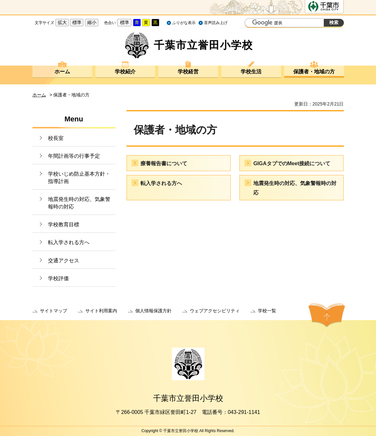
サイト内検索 (250, 23)
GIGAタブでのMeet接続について (291, 163)
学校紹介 (125, 71)
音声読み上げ (215, 22)
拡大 (62, 22)
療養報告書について (163, 163)
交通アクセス (63, 260)
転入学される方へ (69, 242)
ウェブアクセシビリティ (215, 310)
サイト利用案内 (101, 310)
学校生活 (251, 71)
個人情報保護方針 (153, 310)
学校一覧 (267, 310)
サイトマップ (53, 310)
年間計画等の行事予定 (74, 156)
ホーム (62, 71)
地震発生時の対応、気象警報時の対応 (79, 202)
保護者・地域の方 (314, 71)
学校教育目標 (63, 224)
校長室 (56, 138)
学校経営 (188, 71)
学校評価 (58, 278)
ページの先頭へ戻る (327, 315)
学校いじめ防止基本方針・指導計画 (79, 177)
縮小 (91, 22)
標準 (76, 22)
